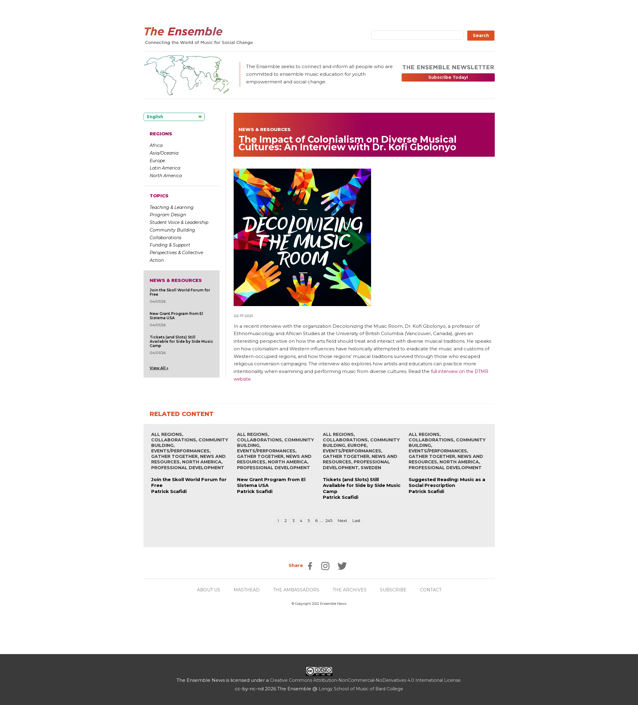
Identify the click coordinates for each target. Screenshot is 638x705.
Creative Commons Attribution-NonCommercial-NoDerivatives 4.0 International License (365, 680)
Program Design (168, 214)
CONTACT (435, 590)
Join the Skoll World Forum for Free (180, 292)
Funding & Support (170, 245)
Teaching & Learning (172, 207)
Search (481, 35)
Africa (156, 145)
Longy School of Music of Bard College (361, 689)
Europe (157, 160)
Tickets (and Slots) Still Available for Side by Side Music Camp (181, 341)
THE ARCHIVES (351, 590)
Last (358, 520)
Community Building (172, 230)
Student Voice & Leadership (179, 222)
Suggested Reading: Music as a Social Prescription (447, 482)
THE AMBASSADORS (296, 590)
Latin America (165, 168)
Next (343, 520)
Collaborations (165, 237)
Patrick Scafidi (169, 491)
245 (329, 520)
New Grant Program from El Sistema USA (176, 315)
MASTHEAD (244, 590)
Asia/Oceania (164, 153)
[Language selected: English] (174, 117)
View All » (159, 368)
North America (166, 175)
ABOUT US (204, 590)
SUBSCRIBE (397, 590)
